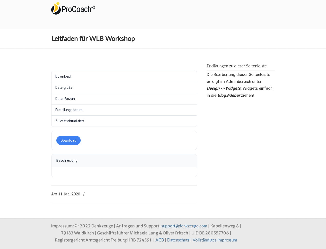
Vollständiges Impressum (215, 239)
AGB (159, 239)
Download (68, 140)
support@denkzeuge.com (184, 225)
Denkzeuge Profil (75, 8)
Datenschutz (178, 239)
